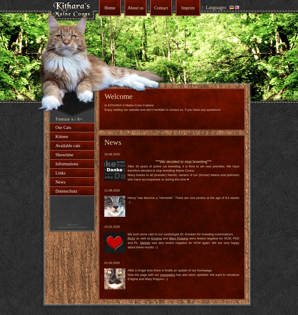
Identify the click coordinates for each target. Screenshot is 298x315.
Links (60, 172)
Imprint (188, 7)
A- (73, 119)
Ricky (131, 238)
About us (135, 7)
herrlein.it (83, 227)
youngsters (167, 275)
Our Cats (63, 127)
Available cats (67, 145)
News (60, 182)
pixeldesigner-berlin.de (67, 227)
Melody (145, 243)
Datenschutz (66, 191)
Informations (66, 163)
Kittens (61, 136)
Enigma (156, 238)
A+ (79, 119)
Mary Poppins (178, 238)
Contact (161, 7)
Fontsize (63, 119)
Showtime (64, 154)
